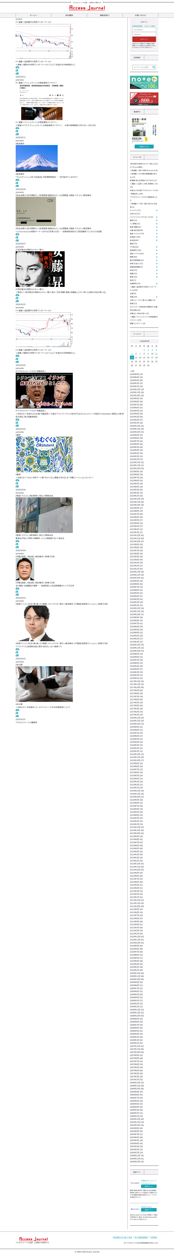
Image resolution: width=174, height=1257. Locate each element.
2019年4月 (134, 635)
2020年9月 (134, 583)
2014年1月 (134, 826)
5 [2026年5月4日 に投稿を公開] (131, 356)
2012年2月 (134, 896)
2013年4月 (134, 854)
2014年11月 (135, 796)
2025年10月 (135, 397)
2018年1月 (134, 680)
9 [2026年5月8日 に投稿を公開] (148, 356)
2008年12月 (135, 1012)
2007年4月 (134, 1072)
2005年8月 (134, 1133)
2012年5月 (134, 887)
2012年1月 (134, 899)
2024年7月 (134, 443)
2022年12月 (135, 501)
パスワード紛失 (149, 28)
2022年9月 (134, 510)
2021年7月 (134, 553)
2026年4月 (134, 379)
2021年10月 (135, 543)
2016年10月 (135, 726)
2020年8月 (134, 586)
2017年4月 (134, 708)
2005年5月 (134, 1142)
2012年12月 (135, 866)
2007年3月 (134, 1076)
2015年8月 (134, 768)
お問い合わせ (140, 15)
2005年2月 (134, 1152)
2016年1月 (134, 753)
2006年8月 (134, 1097)
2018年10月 (135, 653)
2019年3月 (134, 638)
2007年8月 (134, 1060)
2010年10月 (135, 945)
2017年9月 (134, 692)
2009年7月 (134, 990)
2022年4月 (134, 525)
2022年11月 (135, 504)
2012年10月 (135, 872)
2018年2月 (134, 677)
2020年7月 (134, 589)
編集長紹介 (105, 15)
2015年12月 (135, 756)
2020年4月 (134, 598)
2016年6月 (134, 738)
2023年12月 (135, 464)
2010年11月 (135, 942)
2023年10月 (135, 470)
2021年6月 (134, 556)
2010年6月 (134, 957)
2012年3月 (134, 893)
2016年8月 (134, 732)
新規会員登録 (137, 28)
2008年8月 (134, 1024)
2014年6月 (134, 811)
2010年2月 (134, 969)
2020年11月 (135, 577)
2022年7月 (134, 516)
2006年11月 (135, 1088)
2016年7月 (134, 735)
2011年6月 (134, 920)
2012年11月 (135, 869)
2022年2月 (134, 531)
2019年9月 (134, 619)
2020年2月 (134, 604)
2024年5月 (134, 449)
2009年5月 (134, 996)
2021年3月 (134, 565)
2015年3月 (134, 784)
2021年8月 (134, 549)
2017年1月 (134, 717)
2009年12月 (135, 975)
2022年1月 (134, 534)
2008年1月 (134, 1045)
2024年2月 (134, 458)
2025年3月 (134, 419)
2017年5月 (134, 705)
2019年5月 (134, 632)
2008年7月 (134, 1027)
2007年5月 (134, 1069)
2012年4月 (134, 890)
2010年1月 (134, 972)
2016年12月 (135, 720)
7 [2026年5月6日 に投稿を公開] (140, 356)
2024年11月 (135, 431)
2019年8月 (134, 622)
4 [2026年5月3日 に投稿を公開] (156, 352)
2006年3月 (134, 1112)
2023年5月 (134, 486)
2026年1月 (134, 388)
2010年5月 (134, 960)
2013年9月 (134, 838)
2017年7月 (134, 698)
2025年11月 (135, 394)
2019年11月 (135, 613)
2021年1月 (134, 571)
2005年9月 (134, 1130)
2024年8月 (134, 440)
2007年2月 (134, 1078)
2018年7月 (134, 662)
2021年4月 (134, 562)
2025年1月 (134, 425)
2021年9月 (134, 547)
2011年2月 (134, 933)
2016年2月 (134, 750)
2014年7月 (134, 808)
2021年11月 (135, 540)
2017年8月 (134, 695)
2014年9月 (134, 802)
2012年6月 (134, 884)
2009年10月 (135, 981)
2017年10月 (135, 689)
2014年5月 (134, 814)
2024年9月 (134, 437)
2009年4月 (134, 999)
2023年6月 (134, 483)
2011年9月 (134, 911)
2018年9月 (134, 656)
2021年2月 (134, 568)
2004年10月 (135, 1164)
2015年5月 (134, 778)
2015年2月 (134, 787)
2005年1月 (134, 1155)
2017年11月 (135, 686)
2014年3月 (134, 820)
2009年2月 (134, 1006)
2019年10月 (135, 616)
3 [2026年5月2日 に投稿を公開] (152, 352)
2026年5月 (134, 376)
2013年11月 (135, 832)
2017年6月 (134, 702)
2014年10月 (135, 799)
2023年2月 (134, 495)
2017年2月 (134, 714)
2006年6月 (134, 1103)
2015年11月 (135, 759)
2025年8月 (134, 404)
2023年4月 (134, 489)
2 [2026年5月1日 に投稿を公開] (148, 352)
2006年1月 (134, 1118)
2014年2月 (134, 823)
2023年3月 (134, 492)
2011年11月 (135, 905)
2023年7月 (134, 480)
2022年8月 (134, 513)
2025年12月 (135, 391)
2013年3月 (134, 857)
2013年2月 (134, 860)
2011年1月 (134, 936)
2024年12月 (135, 428)
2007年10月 (135, 1054)
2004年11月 (135, 1161)
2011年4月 (134, 927)
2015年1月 (134, 790)
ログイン (144, 42)
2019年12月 (135, 610)
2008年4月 (134, 1036)
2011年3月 (134, 930)
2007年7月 (134, 1063)
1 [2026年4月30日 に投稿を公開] (144, 352)
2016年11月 (135, 723)
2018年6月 (134, 665)
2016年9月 (134, 729)
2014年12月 (135, 793)
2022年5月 (134, 522)
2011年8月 (134, 914)
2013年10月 (135, 835)
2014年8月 (134, 805)
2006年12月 (135, 1085)
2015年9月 (134, 765)
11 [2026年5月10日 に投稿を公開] (156, 356)
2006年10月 (135, 1091)
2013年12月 (135, 829)
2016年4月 (134, 744)
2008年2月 (134, 1042)
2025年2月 (134, 422)
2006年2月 (134, 1115)
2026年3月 (134, 382)
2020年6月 (134, 592)
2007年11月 (135, 1051)
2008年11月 (135, 1015)
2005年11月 (135, 1124)
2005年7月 (134, 1136)
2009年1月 (134, 1009)
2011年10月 (135, 908)
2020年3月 (134, 601)
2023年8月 (134, 477)
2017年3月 (134, 711)
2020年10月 (135, 580)
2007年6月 (134, 1066)
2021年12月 (135, 537)
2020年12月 (135, 574)
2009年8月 (134, 987)
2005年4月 (134, 1145)
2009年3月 (134, 1003)
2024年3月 (134, 455)
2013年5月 (134, 851)
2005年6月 (134, 1139)
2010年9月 (134, 948)
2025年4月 (134, 416)
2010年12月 (135, 939)
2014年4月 (134, 817)
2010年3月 (134, 966)
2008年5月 (134, 1033)
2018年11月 (135, 650)
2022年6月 (134, 519)
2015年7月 (134, 771)
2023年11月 (135, 467)
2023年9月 (134, 473)
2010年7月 (134, 954)
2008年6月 (134, 1030)
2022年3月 (134, 528)
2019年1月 (134, 644)
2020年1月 (134, 607)
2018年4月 (134, 671)
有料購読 (69, 15)
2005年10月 (135, 1127)
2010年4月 (134, 963)
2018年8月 (134, 659)
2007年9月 (134, 1057)
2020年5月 (134, 595)
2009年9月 (134, 984)
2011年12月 (135, 902)
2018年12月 (135, 647)
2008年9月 (134, 1021)
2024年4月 (134, 452)
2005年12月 (135, 1121)
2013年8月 (134, 841)
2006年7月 (134, 1100)
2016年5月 (134, 741)
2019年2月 (134, 641)
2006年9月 (134, 1094)
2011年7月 (134, 917)
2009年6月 (134, 993)
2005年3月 (134, 1148)
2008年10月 (135, 1018)
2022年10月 (135, 507)
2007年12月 (135, 1048)
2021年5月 (134, 559)
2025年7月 (134, 407)
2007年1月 (134, 1082)
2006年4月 (134, 1109)
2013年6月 (134, 847)
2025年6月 (134, 410)
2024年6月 (134, 446)
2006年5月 (134, 1106)
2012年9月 (134, 875)
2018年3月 (134, 674)
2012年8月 (134, 878)
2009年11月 (135, 978)
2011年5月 (134, 923)
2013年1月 (134, 863)
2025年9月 (134, 401)
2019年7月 (134, 626)
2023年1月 (134, 498)
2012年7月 (134, 881)
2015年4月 (134, 781)
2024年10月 (135, 434)
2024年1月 (134, 461)
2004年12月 (135, 1158)
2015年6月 (134, 774)
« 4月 (132, 373)
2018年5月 (134, 668)
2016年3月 (134, 747)
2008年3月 (134, 1039)
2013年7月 (134, 844)
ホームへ (33, 15)
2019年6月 (134, 629)
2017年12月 (135, 683)
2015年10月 (135, 762)
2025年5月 (134, 413)
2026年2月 (134, 385)
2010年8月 (134, 951)
